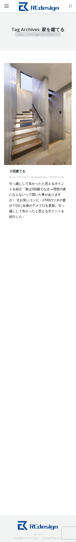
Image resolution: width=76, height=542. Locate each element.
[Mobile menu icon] (6, 6)
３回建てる (17, 171)
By (39, 177)
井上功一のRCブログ (18, 177)
